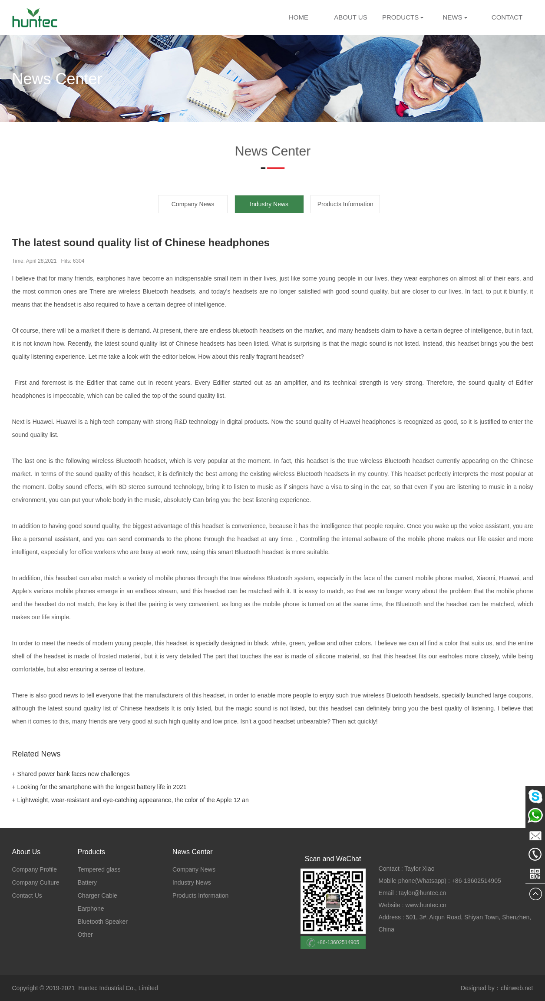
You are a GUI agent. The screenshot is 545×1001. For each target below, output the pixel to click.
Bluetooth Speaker (103, 921)
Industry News (191, 882)
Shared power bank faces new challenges (73, 773)
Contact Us (27, 895)
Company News (193, 204)
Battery (87, 882)
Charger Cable (97, 895)
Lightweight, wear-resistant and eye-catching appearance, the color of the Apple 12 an (133, 799)
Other (85, 934)
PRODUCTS (400, 17)
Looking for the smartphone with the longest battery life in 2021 (102, 786)
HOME (298, 17)
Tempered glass (99, 869)
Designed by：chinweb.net (497, 987)
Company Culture (35, 882)
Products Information (345, 204)
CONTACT (507, 17)
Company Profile (34, 869)
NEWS (455, 17)
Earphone (91, 908)
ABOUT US (350, 17)
